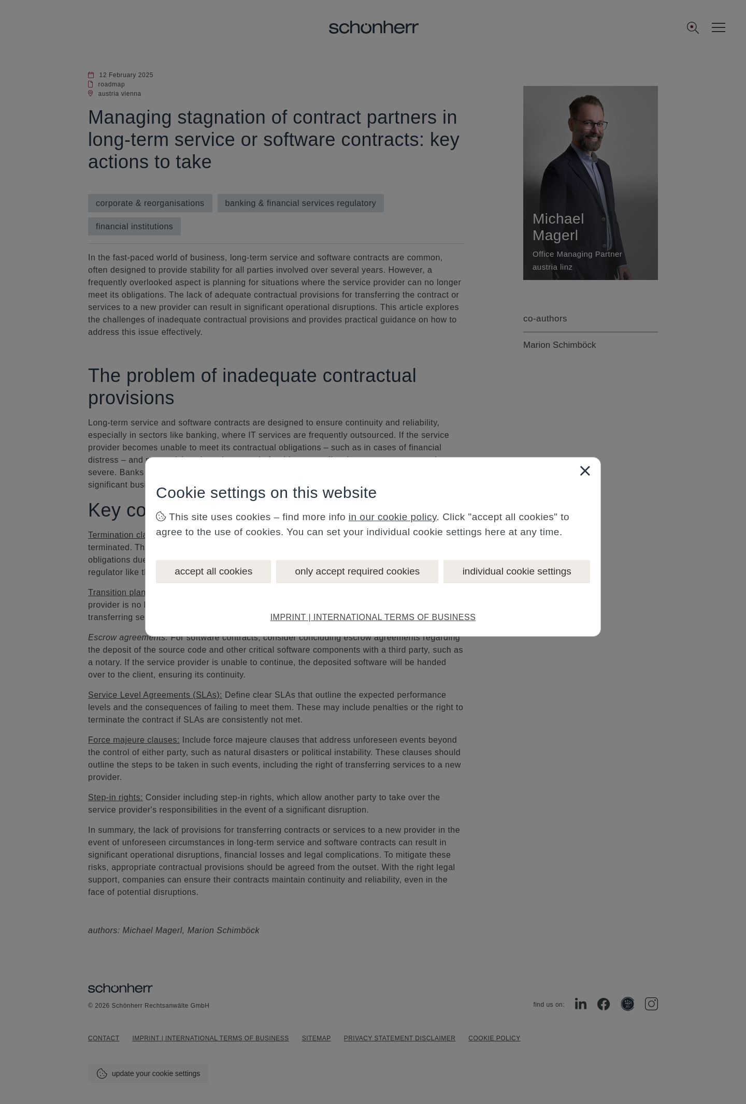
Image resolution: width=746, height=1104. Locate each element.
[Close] (585, 470)
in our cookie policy (393, 516)
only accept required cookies (357, 571)
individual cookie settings (517, 571)
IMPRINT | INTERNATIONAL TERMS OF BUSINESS (373, 617)
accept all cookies (213, 571)
